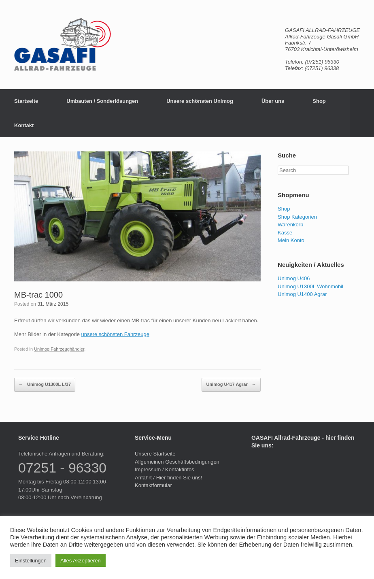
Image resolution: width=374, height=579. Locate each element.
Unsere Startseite (155, 454)
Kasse (285, 233)
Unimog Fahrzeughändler (59, 349)
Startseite (26, 101)
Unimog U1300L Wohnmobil (310, 286)
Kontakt (24, 125)
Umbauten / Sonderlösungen (102, 101)
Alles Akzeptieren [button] (80, 561)
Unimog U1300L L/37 (45, 385)
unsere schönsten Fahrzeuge (115, 334)
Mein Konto (291, 240)
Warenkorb (290, 224)
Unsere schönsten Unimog (199, 101)
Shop (319, 101)
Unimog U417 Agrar (231, 385)
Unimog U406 (294, 278)
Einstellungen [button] (31, 561)
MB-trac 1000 (38, 294)
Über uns (272, 101)
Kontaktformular (153, 485)
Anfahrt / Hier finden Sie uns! (168, 478)
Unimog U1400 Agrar (302, 294)
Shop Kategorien (297, 217)
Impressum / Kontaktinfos (164, 469)
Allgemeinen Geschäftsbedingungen (177, 462)
